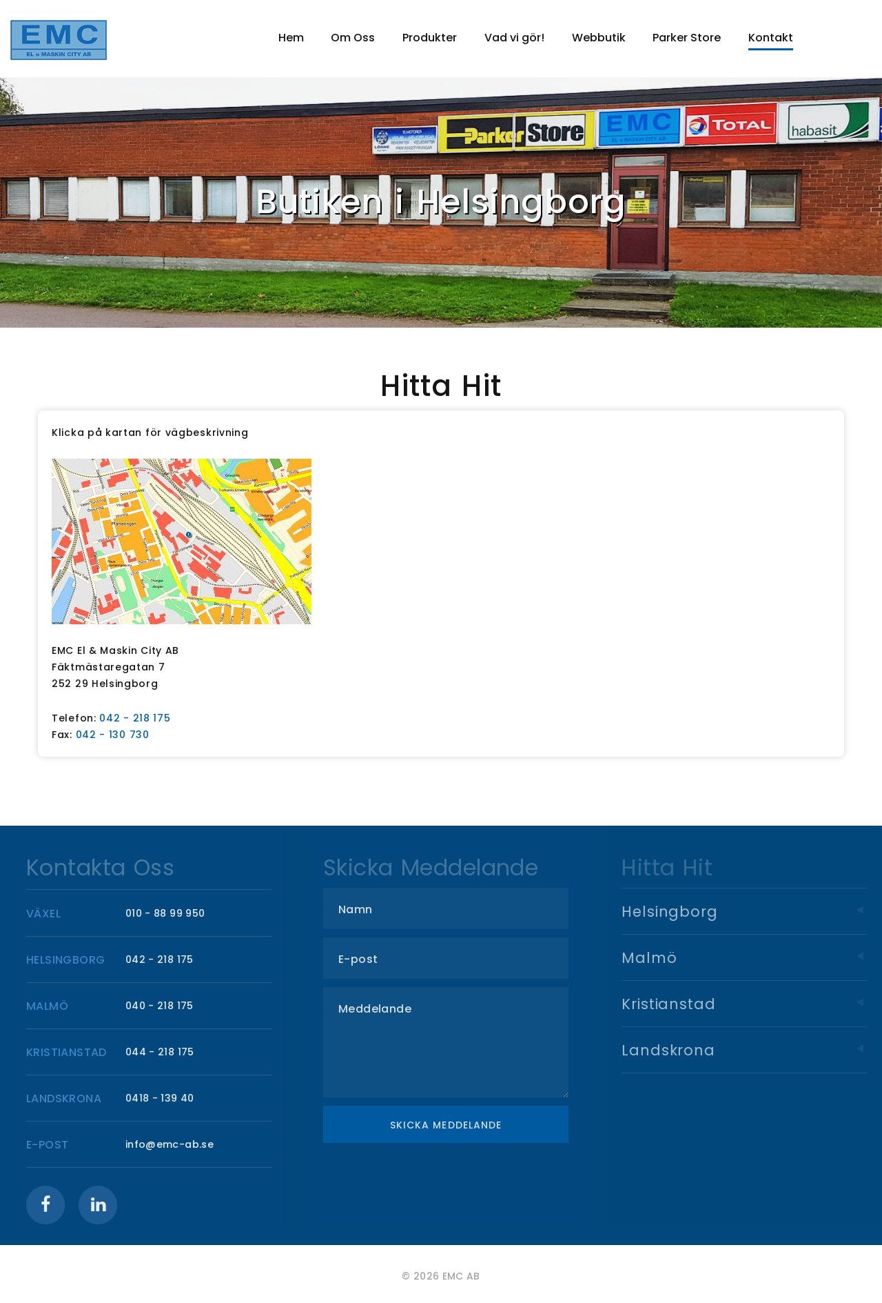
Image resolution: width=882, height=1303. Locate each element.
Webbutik (599, 37)
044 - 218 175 (164, 1052)
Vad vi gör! (514, 37)
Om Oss (353, 37)
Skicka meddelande (454, 1125)
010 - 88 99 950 (169, 913)
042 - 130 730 (113, 735)
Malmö (756, 958)
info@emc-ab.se (174, 1144)
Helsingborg (756, 912)
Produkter (429, 37)
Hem (291, 37)
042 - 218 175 (134, 718)
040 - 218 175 (164, 1006)
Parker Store (687, 37)
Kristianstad (756, 1004)
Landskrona (756, 1050)
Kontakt (770, 37)
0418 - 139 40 (164, 1098)
